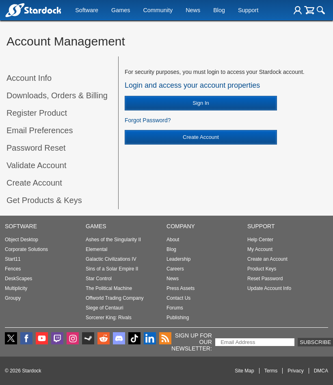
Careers (175, 269)
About (172, 239)
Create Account (34, 182)
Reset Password (265, 278)
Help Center (260, 239)
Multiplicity (16, 288)
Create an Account (267, 259)
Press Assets (180, 288)
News (193, 11)
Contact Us (178, 298)
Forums (174, 308)
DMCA (321, 371)
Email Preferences (39, 130)
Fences (13, 269)
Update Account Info (269, 288)
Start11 (13, 259)
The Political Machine (109, 288)
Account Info (29, 78)
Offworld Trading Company (115, 298)
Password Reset (36, 147)
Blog (219, 11)
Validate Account (36, 165)
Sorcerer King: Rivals (109, 317)
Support (248, 11)
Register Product (36, 112)
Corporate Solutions (26, 249)
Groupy (13, 298)
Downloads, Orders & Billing (57, 95)
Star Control (99, 278)
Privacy (295, 371)
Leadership (178, 259)
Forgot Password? (148, 120)
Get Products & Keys (44, 200)
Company (180, 226)
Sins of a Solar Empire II (112, 269)
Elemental (96, 249)
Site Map (244, 371)
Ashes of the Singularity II (113, 239)
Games (120, 11)
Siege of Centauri (104, 308)
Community (158, 11)
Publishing (177, 317)
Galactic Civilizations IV (111, 259)
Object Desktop (21, 239)
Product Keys (261, 269)
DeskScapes (18, 278)
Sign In (200, 103)
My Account (259, 249)
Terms (271, 371)
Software (86, 11)
